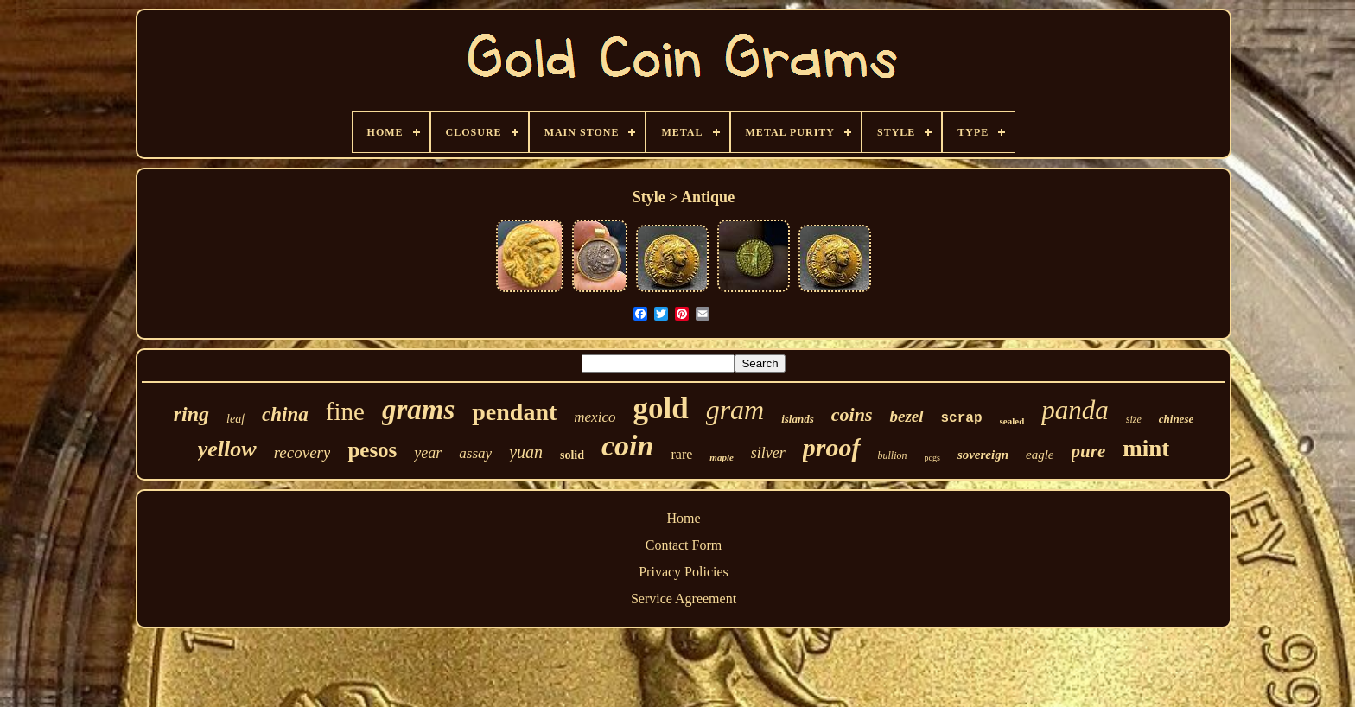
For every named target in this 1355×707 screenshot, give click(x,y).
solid (572, 455)
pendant (514, 411)
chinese (1176, 418)
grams (418, 409)
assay (475, 453)
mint (1146, 449)
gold (660, 408)
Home (683, 518)
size (1134, 419)
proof (832, 447)
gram (735, 409)
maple (721, 457)
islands (797, 418)
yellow (227, 449)
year (428, 453)
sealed (1012, 421)
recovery (302, 452)
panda (1075, 410)
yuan (526, 452)
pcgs (932, 457)
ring (191, 414)
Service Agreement (683, 598)
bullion (892, 455)
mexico (594, 417)
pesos (372, 450)
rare (681, 454)
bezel (906, 416)
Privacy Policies (683, 571)
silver (768, 453)
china (285, 414)
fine (345, 411)
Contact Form (684, 545)
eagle (1039, 455)
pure (1089, 451)
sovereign (982, 455)
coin (627, 446)
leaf (235, 418)
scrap (962, 418)
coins (852, 414)
